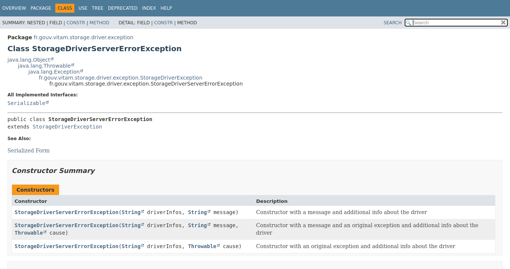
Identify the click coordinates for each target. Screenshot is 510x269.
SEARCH (393, 22)
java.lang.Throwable (44, 66)
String (131, 212)
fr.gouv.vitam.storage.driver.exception (83, 37)
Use (82, 8)
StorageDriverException (67, 127)
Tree (97, 8)
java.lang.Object (28, 60)
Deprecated (123, 8)
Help (166, 8)
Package (41, 8)
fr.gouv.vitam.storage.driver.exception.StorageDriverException (121, 78)
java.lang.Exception (54, 72)
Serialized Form (28, 151)
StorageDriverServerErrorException (66, 212)
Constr (76, 22)
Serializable (26, 103)
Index (149, 8)
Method (99, 22)
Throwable (29, 233)
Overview (14, 8)
